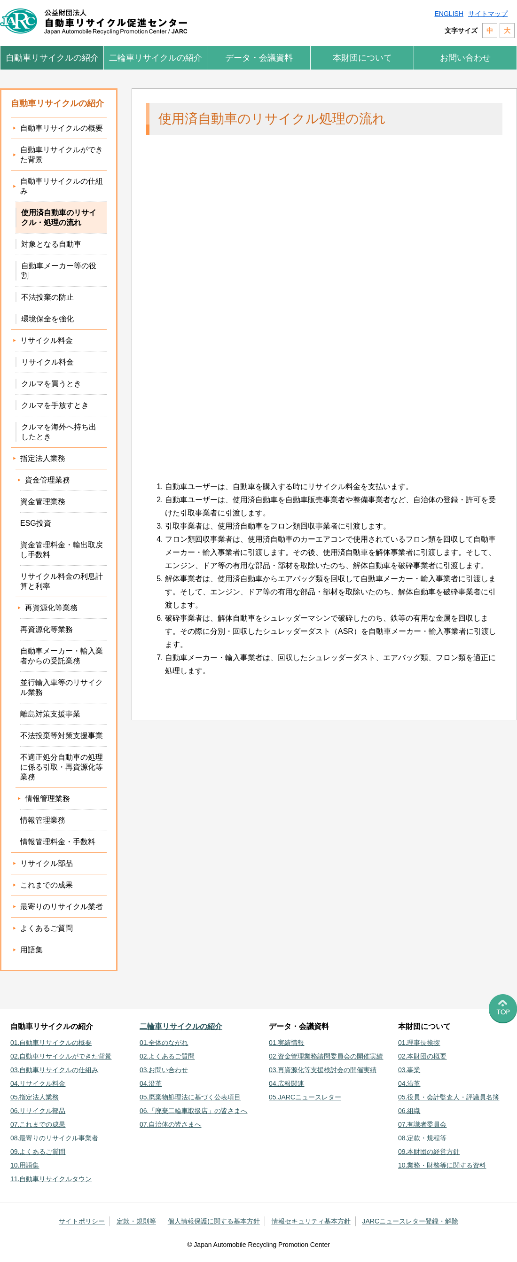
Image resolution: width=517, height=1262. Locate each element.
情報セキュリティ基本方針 (311, 1221)
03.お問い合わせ (164, 1070)
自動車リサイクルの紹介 (52, 57)
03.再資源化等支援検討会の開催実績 (322, 1070)
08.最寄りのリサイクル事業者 (54, 1138)
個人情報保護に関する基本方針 (214, 1221)
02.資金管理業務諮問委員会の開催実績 (326, 1056)
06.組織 (409, 1110)
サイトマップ (488, 13)
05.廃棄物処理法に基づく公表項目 (190, 1097)
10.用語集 (24, 1165)
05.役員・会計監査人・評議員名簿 (448, 1097)
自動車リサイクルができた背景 (61, 155)
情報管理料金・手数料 (57, 842)
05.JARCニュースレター (305, 1097)
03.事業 (409, 1070)
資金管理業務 (42, 502)
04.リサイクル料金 (37, 1083)
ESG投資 (35, 523)
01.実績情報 (286, 1042)
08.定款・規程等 (422, 1138)
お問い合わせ (465, 57)
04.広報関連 (286, 1083)
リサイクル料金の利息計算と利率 (61, 581)
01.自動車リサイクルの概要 (51, 1042)
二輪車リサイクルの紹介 (155, 57)
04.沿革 (151, 1083)
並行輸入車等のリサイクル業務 (61, 687)
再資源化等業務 (46, 629)
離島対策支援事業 (50, 714)
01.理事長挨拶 (419, 1042)
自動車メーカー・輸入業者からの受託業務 (61, 656)
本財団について (362, 57)
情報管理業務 (42, 820)
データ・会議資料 (259, 57)
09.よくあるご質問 (37, 1151)
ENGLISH (449, 13)
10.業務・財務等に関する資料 (442, 1165)
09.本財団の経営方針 (429, 1151)
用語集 (31, 950)
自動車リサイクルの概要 (61, 128)
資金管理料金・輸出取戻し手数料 (61, 550)
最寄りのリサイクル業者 (61, 907)
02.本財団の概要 (422, 1056)
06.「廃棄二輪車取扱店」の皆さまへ (193, 1110)
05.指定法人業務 (34, 1097)
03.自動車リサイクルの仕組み (54, 1070)
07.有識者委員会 (422, 1124)
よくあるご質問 (46, 928)
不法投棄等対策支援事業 (61, 736)
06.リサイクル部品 (37, 1110)
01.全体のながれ (164, 1042)
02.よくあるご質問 (167, 1056)
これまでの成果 (46, 885)
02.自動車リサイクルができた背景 (60, 1056)
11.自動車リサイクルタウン (51, 1179)
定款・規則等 (136, 1221)
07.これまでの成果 (37, 1124)
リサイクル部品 (46, 863)
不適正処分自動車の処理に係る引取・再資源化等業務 (61, 767)
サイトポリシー (82, 1221)
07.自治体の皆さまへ (170, 1124)
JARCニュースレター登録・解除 (410, 1221)
